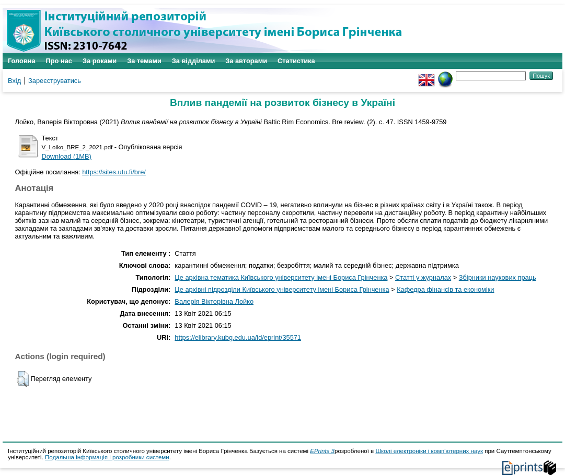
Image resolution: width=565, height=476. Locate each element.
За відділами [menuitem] (193, 61)
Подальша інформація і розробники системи (107, 457)
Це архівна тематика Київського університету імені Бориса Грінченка (281, 277)
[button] (23, 379)
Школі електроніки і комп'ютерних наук (429, 451)
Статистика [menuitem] (296, 61)
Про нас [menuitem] (59, 61)
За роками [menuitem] (100, 61)
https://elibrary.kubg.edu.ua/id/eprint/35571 (238, 337)
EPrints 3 (322, 451)
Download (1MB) (66, 156)
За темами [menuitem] (144, 61)
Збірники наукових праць (497, 277)
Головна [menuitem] (22, 61)
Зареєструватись (54, 81)
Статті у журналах (423, 277)
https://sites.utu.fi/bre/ (114, 172)
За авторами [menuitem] (246, 61)
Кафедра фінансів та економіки (445, 289)
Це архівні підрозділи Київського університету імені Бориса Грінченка (282, 289)
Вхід (14, 81)
